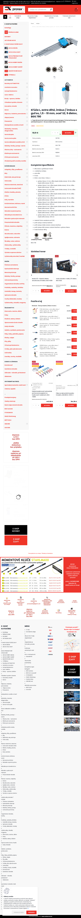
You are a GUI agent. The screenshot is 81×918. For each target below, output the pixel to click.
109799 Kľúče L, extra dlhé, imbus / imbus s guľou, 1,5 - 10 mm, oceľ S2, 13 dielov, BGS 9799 (50, 318)
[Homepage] (5, 17)
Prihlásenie (68, 1)
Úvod (32, 23)
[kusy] (54, 132)
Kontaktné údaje (18, 17)
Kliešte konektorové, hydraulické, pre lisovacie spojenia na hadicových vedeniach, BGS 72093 (42, 394)
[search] (51, 9)
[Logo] (14, 10)
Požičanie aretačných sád (69, 17)
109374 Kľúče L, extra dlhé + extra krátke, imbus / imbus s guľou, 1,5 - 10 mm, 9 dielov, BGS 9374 (49, 332)
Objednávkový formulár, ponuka (51, 17)
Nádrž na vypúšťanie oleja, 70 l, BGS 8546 (19, 515)
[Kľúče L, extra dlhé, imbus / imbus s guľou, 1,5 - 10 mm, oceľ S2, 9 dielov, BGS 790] (54, 52)
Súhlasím (31, 912)
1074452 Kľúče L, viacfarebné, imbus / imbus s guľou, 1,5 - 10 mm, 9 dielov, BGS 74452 (50, 325)
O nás (10, 17)
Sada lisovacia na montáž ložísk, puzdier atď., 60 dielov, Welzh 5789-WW (20, 481)
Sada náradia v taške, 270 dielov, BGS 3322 (66, 279)
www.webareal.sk (47, 916)
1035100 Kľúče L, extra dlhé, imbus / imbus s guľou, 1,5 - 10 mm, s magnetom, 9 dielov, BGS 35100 (49, 347)
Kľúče (37, 23)
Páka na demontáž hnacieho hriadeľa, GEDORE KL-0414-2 (65, 394)
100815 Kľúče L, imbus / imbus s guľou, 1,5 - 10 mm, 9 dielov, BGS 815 (50, 339)
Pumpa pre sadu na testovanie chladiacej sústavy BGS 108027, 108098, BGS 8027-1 (20, 499)
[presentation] (32, 52)
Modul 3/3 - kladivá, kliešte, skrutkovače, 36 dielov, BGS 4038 (42, 279)
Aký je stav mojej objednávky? (32, 17)
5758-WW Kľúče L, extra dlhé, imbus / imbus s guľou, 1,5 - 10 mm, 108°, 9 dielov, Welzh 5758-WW (49, 310)
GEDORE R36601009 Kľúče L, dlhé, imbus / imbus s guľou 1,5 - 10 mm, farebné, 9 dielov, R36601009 (49, 354)
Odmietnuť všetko (19, 912)
